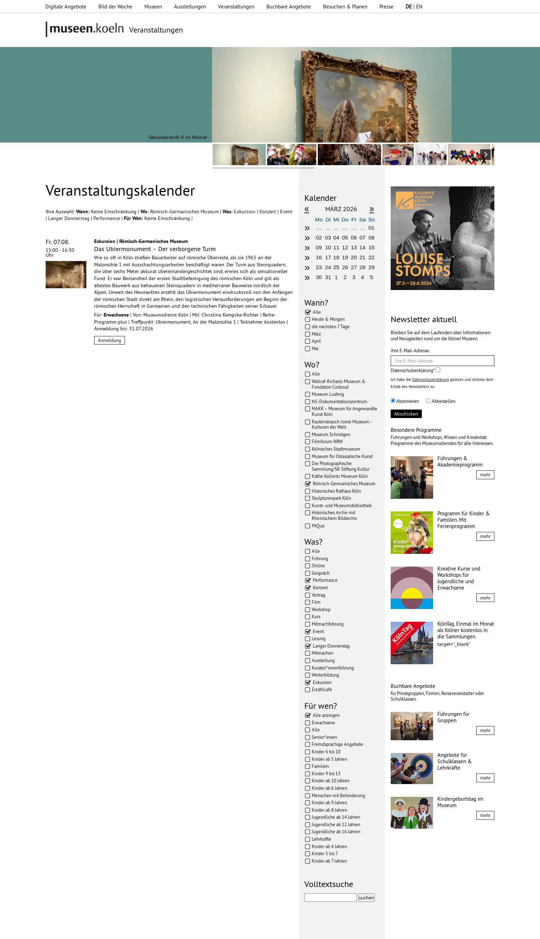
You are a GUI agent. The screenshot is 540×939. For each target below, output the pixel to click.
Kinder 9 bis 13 (326, 773)
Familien (320, 766)
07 (363, 237)
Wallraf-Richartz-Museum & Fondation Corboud (339, 384)
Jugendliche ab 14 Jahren (336, 817)
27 (354, 267)
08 (371, 237)
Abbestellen (440, 401)
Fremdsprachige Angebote (337, 744)
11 (336, 247)
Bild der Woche (115, 6)
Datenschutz (179, 930)
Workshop (321, 609)
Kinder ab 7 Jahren (329, 861)
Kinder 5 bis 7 (325, 853)
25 (336, 267)
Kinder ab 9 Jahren (329, 802)
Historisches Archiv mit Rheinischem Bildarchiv (334, 515)
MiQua (318, 525)
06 (354, 237)
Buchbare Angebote (288, 6)
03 (328, 237)
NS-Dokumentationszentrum (339, 401)
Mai (315, 348)
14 (363, 247)
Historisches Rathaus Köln (336, 491)
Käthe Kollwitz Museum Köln (340, 476)
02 (319, 237)
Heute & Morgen (328, 319)
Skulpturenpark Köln (331, 498)
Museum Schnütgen (331, 434)
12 (345, 247)
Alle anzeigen (326, 715)
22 (371, 257)
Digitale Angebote (65, 6)
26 (345, 267)
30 (319, 277)
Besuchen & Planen (345, 6)
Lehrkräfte (321, 839)
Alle (317, 312)
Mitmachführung (328, 624)
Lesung (319, 638)
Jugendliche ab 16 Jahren (336, 831)
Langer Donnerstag (69, 218)
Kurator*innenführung (333, 668)
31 (328, 277)
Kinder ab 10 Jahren (331, 780)
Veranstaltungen (236, 6)
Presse (386, 6)
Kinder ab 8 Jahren (329, 810)
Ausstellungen (190, 6)
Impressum (147, 930)
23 (319, 267)
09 (319, 247)
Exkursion (245, 211)
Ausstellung (323, 660)
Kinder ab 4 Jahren (329, 846)
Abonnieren (405, 401)
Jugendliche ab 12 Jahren (336, 824)
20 (354, 257)
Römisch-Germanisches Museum (185, 211)
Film (316, 602)
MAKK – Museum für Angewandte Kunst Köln (344, 411)
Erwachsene (323, 722)
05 (345, 237)
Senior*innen (324, 737)
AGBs (205, 930)
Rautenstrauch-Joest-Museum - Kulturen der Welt (341, 424)
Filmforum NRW (327, 441)
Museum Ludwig (328, 394)
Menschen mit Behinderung (338, 795)
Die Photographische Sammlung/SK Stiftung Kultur (340, 466)
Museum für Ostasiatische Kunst (342, 456)
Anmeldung (109, 340)
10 (328, 247)
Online (318, 565)
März (316, 334)
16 (319, 257)
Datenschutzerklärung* (415, 370)
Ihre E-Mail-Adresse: (410, 350)
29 (371, 267)
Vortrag (318, 595)
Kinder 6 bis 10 (326, 751)
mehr (485, 474)
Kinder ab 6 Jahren (329, 788)
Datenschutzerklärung (430, 379)
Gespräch (320, 573)
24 (328, 267)
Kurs (316, 616)
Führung (320, 558)
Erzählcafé (322, 689)
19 (345, 257)
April (316, 341)
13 (354, 247)
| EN (414, 6)
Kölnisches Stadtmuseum (336, 449)
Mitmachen (322, 653)
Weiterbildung (325, 675)
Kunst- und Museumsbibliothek (342, 505)
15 (371, 247)
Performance (107, 218)
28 (363, 267)
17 (328, 257)
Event (286, 211)
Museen (153, 6)
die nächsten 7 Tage (331, 326)
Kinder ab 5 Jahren (329, 759)
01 (371, 228)
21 (363, 257)
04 (336, 237)
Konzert (268, 211)
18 (336, 257)
